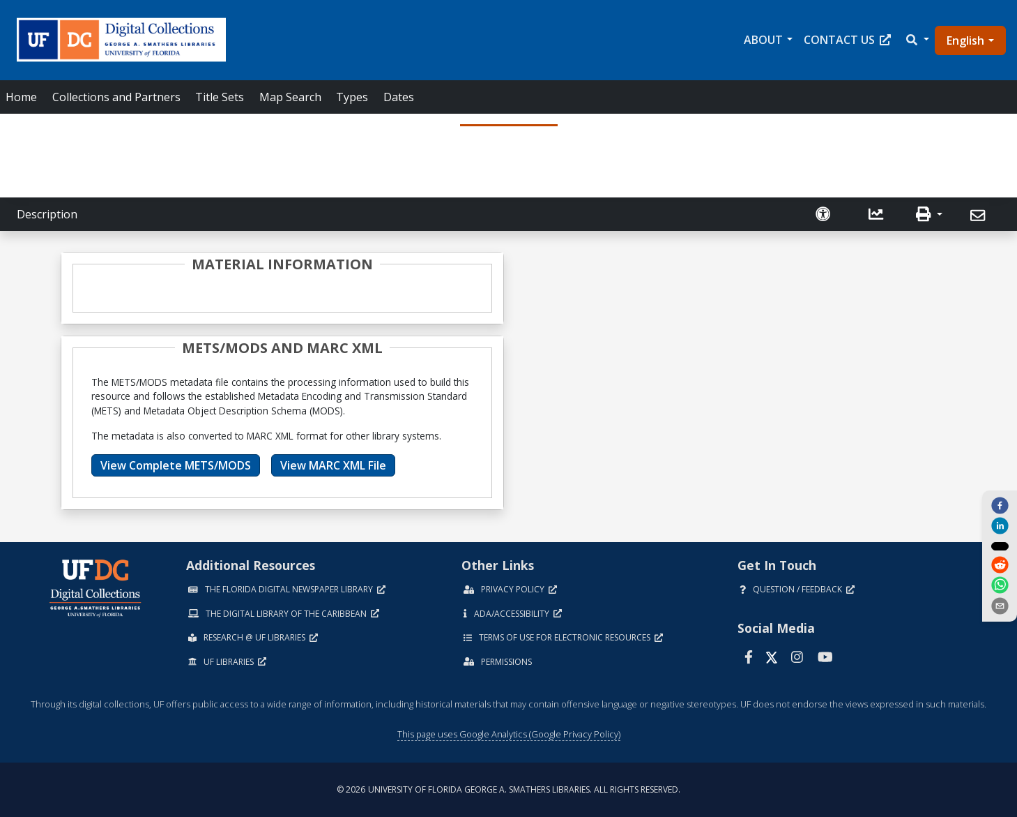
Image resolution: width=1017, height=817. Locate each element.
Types (352, 97)
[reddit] (999, 566)
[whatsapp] (999, 586)
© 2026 (508, 789)
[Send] (979, 215)
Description (47, 214)
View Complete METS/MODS (175, 465)
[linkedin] (999, 525)
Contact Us (847, 39)
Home (21, 97)
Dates (398, 97)
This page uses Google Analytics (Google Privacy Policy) (508, 734)
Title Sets (219, 97)
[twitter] (999, 546)
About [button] (763, 39)
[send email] (999, 606)
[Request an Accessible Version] (825, 214)
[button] (917, 40)
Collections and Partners (116, 97)
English (965, 40)
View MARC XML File (333, 465)
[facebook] (999, 505)
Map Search (290, 97)
